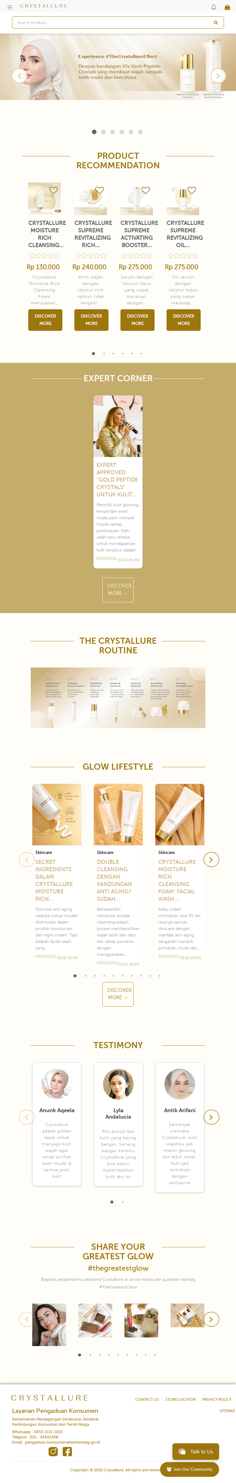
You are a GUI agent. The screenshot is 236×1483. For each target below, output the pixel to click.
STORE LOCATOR (180, 1399)
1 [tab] (94, 132)
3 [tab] (112, 132)
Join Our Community (189, 1469)
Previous (19, 75)
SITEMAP (227, 1411)
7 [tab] (132, 976)
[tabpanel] (118, 67)
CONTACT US (147, 1399)
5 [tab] (131, 132)
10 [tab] (159, 976)
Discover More (45, 320)
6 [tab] (140, 132)
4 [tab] (122, 132)
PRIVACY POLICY (216, 1399)
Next (217, 75)
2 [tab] (103, 132)
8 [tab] (141, 976)
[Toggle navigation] (10, 7)
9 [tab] (150, 976)
